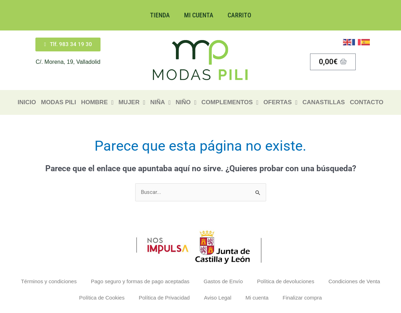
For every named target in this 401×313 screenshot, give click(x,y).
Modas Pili (58, 102)
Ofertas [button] (280, 102)
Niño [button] (186, 102)
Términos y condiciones (49, 281)
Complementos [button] (229, 102)
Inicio (27, 102)
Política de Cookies (102, 298)
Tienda (160, 15)
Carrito (239, 15)
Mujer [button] (132, 102)
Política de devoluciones (285, 281)
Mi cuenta (198, 15)
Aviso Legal (217, 298)
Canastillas (323, 102)
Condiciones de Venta (354, 281)
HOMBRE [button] (97, 102)
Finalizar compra (302, 298)
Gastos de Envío (223, 281)
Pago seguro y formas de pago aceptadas (140, 281)
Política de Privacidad (164, 298)
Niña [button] (160, 102)
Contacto (366, 102)
